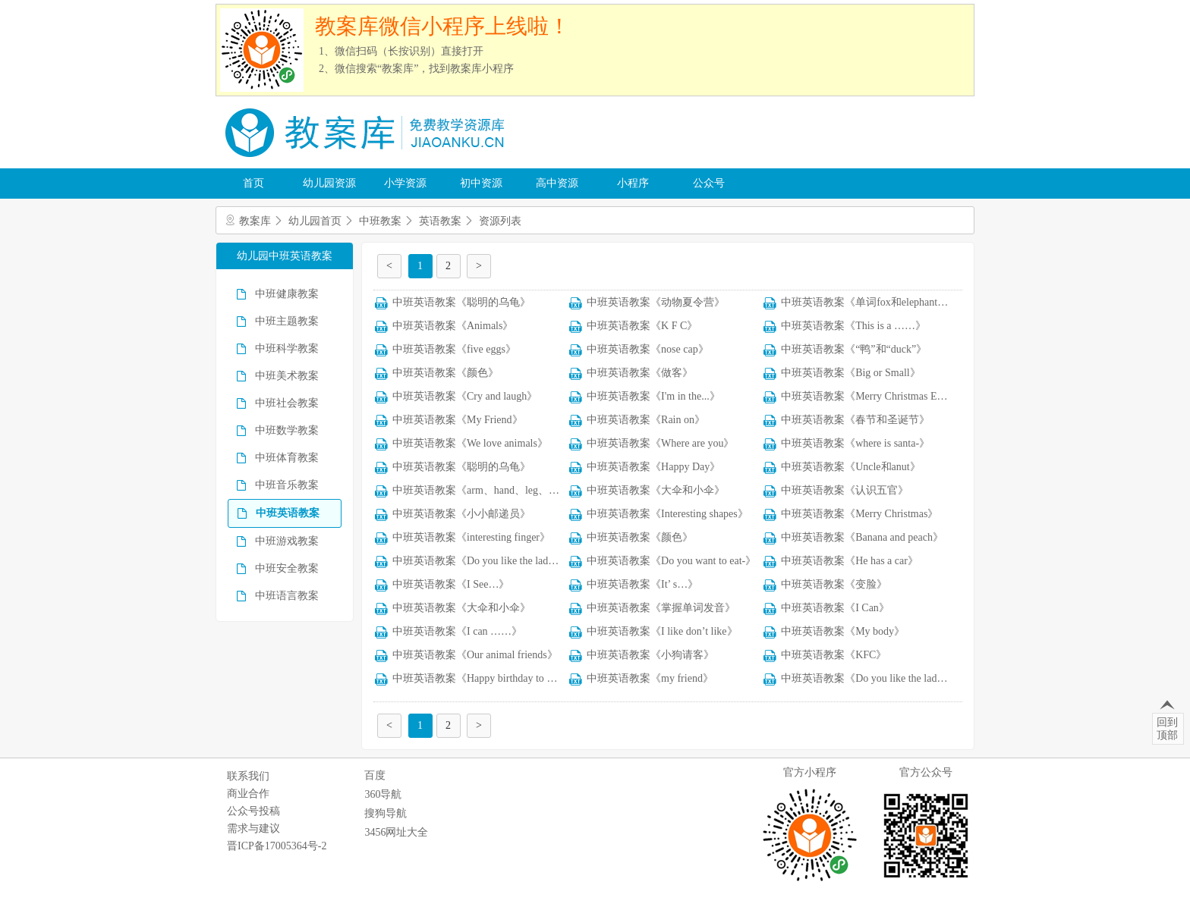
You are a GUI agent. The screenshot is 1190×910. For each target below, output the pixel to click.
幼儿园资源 (329, 183)
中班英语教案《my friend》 (650, 678)
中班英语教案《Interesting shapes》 (667, 513)
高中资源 (557, 183)
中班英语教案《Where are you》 (660, 443)
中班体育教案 (287, 457)
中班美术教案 (287, 375)
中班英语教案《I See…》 (450, 584)
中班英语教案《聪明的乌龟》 (461, 302)
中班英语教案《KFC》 (833, 655)
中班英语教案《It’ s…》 (642, 584)
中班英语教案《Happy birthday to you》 (482, 678)
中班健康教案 (287, 294)
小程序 (633, 183)
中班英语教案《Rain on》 (646, 419)
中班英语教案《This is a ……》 (853, 325)
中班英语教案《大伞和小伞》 (656, 490)
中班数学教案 (287, 430)
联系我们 (248, 776)
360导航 (382, 794)
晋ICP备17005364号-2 (276, 846)
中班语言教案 (287, 595)
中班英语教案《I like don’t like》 (662, 631)
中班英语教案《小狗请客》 (650, 655)
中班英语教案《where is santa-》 (855, 443)
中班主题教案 (287, 321)
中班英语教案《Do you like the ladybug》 (486, 560)
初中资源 (481, 183)
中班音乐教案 (287, 485)
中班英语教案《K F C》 (642, 325)
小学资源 (405, 183)
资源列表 (500, 221)
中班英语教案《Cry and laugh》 (464, 396)
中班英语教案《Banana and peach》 (862, 537)
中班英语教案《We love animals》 (470, 443)
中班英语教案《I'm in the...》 (653, 396)
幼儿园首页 (315, 221)
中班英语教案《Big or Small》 (851, 372)
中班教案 (380, 221)
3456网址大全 (396, 832)
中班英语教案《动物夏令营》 (656, 302)
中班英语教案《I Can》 (835, 607)
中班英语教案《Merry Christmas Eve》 (869, 396)
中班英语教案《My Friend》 (457, 419)
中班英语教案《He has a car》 (849, 560)
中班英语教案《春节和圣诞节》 (855, 419)
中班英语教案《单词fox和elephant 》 (866, 302)
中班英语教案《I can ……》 (457, 631)
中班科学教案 (287, 348)
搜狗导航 (385, 813)
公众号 (709, 183)
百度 (375, 775)
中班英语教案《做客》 (640, 372)
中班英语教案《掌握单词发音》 (661, 607)
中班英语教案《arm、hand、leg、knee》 (486, 490)
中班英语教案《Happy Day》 (653, 466)
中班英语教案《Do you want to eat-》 (671, 560)
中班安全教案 (287, 568)
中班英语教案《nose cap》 (648, 349)
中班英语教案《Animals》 (452, 325)
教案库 (255, 221)
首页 (253, 183)
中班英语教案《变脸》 (834, 584)
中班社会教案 (287, 403)
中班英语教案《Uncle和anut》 (851, 466)
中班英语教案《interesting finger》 (471, 537)
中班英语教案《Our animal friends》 (475, 655)
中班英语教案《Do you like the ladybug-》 (876, 678)
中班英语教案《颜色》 (445, 372)
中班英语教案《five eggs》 (454, 349)
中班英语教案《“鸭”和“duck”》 (854, 349)
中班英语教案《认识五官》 (844, 490)
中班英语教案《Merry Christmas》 (859, 513)
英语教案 (440, 221)
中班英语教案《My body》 (843, 631)
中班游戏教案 (287, 541)
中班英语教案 (288, 513)
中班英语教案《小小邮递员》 (461, 513)
